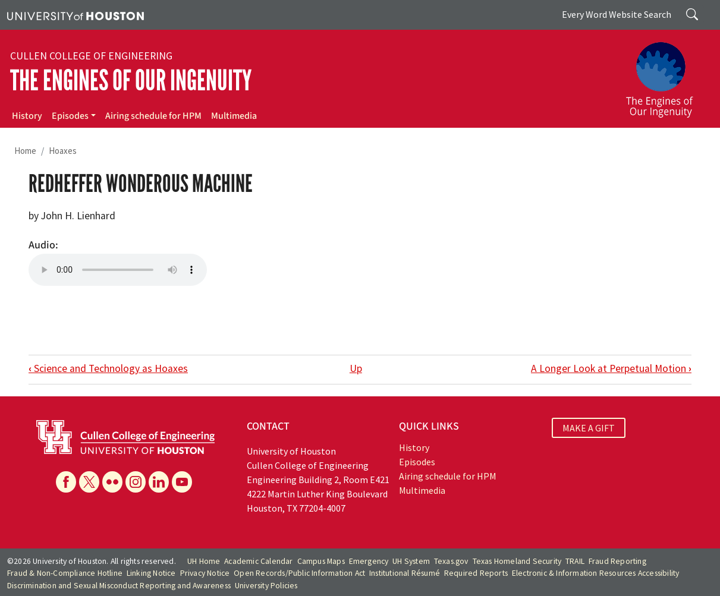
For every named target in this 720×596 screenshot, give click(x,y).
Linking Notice (151, 573)
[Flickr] (112, 482)
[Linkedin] (159, 482)
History (27, 115)
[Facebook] (66, 482)
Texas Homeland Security (517, 561)
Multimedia (234, 115)
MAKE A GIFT (588, 428)
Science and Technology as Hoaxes (108, 368)
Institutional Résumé (404, 573)
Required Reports (476, 573)
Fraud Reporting (617, 561)
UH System (411, 561)
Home (25, 150)
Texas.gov (451, 561)
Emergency (369, 561)
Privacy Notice (205, 573)
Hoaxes (63, 150)
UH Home (203, 561)
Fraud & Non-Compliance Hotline (64, 573)
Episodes (70, 115)
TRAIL (574, 561)
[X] (89, 482)
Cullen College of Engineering (91, 55)
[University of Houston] (75, 15)
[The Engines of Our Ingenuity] (666, 74)
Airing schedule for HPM (153, 115)
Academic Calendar (258, 561)
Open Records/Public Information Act (299, 573)
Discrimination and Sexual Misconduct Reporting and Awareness (119, 586)
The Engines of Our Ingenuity (130, 80)
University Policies (266, 586)
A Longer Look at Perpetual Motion (611, 368)
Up (356, 368)
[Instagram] (135, 482)
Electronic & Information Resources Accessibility (596, 573)
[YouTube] (182, 482)
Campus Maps (321, 561)
